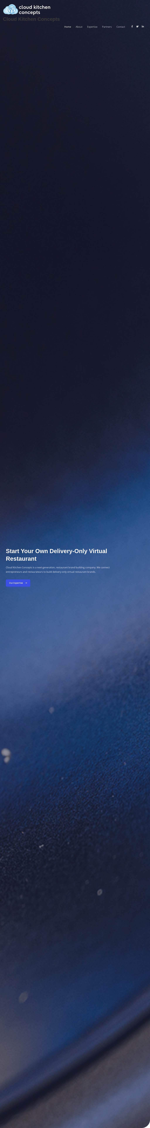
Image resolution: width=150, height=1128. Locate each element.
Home (67, 26)
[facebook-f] (133, 26)
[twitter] (138, 26)
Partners (107, 26)
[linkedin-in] (143, 26)
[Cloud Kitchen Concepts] (27, 9)
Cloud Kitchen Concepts (32, 19)
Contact (120, 26)
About (79, 26)
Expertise (92, 26)
